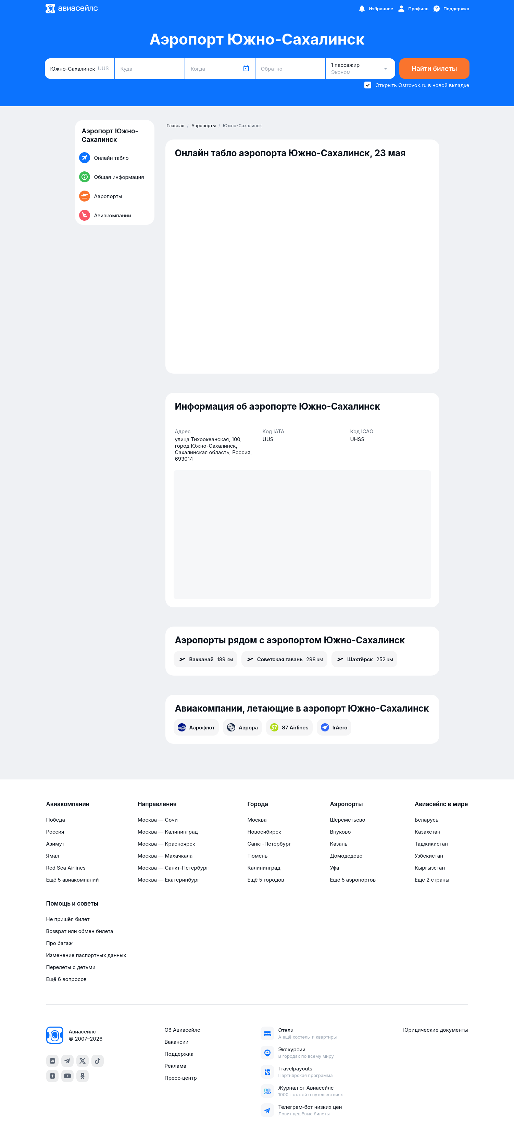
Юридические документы (435, 1030)
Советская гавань (284, 659)
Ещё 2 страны (432, 879)
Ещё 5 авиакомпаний (72, 879)
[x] (82, 1061)
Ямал (52, 855)
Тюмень (257, 855)
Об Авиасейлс (182, 1030)
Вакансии (176, 1042)
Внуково (340, 831)
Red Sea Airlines (66, 867)
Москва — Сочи (158, 819)
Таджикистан (431, 843)
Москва (256, 819)
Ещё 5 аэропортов (353, 879)
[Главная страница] (71, 8)
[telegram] (67, 1061)
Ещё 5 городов (265, 879)
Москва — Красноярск (166, 843)
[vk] (52, 1061)
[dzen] (52, 1076)
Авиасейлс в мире (441, 804)
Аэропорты (346, 804)
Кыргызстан (430, 867)
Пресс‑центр (180, 1078)
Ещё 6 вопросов (66, 979)
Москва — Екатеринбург (169, 879)
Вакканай (205, 659)
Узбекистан (429, 855)
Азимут (55, 843)
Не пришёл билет (68, 919)
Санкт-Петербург (269, 843)
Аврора (242, 727)
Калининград (263, 867)
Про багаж (59, 943)
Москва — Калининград (168, 831)
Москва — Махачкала (165, 855)
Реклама (175, 1066)
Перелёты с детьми (71, 967)
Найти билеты (434, 69)
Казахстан (427, 831)
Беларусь (426, 819)
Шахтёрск (364, 659)
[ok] (82, 1076)
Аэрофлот (196, 727)
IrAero (334, 727)
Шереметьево (347, 819)
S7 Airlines (289, 727)
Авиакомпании (68, 804)
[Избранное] (375, 8)
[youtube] (67, 1076)
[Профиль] (412, 8)
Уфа (334, 867)
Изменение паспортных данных (86, 955)
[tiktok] (97, 1061)
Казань (339, 843)
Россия (55, 831)
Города (257, 804)
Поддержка (178, 1054)
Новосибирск (264, 831)
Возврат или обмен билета (79, 931)
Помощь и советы (72, 903)
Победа (55, 819)
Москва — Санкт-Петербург (173, 867)
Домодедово (346, 855)
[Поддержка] (450, 8)
